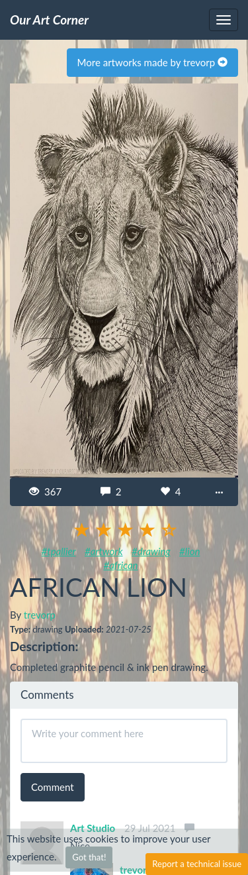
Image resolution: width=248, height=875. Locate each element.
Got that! (89, 857)
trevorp (40, 615)
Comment (52, 787)
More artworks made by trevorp (152, 62)
